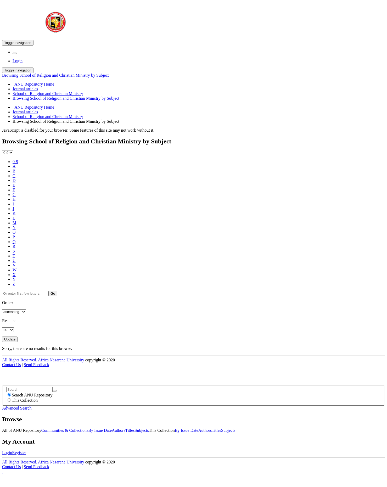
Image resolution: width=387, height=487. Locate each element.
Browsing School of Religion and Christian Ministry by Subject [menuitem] (66, 98)
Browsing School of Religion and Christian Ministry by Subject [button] (56, 75)
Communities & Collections (64, 430)
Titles (130, 430)
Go (53, 293)
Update (9, 339)
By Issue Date (100, 430)
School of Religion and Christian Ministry (48, 116)
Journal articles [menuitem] (25, 89)
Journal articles (25, 112)
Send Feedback (36, 364)
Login (7, 452)
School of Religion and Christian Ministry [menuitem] (48, 93)
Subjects (142, 430)
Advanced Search (16, 408)
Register (19, 452)
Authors (118, 430)
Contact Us (11, 364)
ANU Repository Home (34, 107)
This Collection (23, 400)
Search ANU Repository (30, 395)
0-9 (15, 161)
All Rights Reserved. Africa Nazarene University (43, 360)
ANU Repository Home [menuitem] (33, 84)
